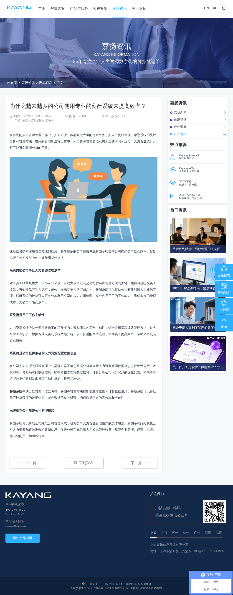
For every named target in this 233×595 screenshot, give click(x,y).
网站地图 (156, 588)
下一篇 (140, 463)
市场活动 (180, 120)
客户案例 (100, 8)
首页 (42, 8)
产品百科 (46, 83)
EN (206, 8)
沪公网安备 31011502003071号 (103, 584)
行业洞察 (180, 127)
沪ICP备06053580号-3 (137, 584)
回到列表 (83, 463)
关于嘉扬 (139, 8)
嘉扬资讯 (119, 8)
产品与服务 (79, 8)
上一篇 (27, 463)
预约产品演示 (22, 538)
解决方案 (57, 8)
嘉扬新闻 (180, 112)
